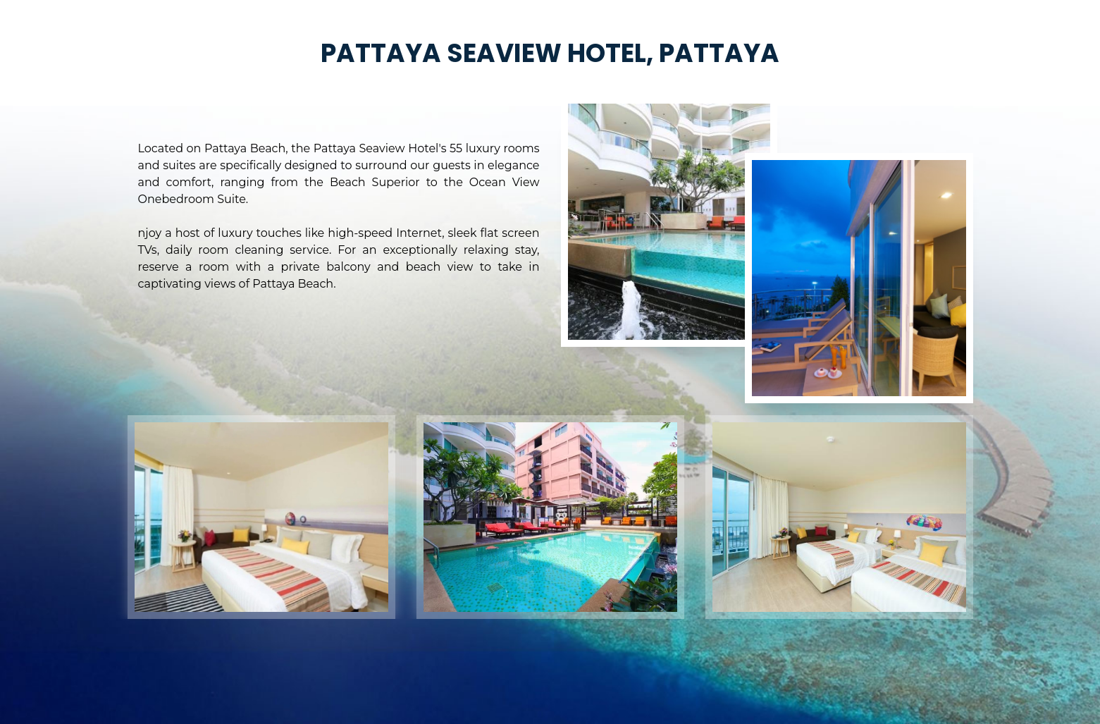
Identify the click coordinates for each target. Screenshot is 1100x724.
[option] (261, 517)
